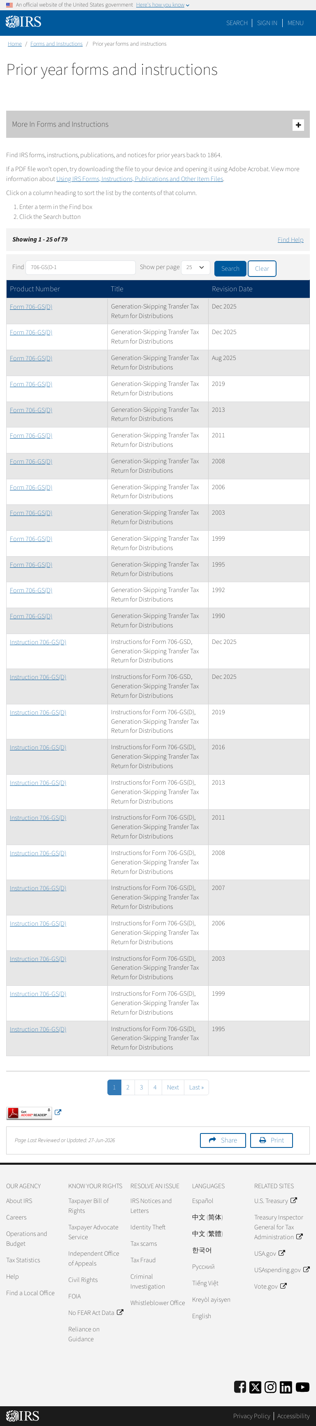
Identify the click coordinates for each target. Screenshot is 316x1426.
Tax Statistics (23, 1260)
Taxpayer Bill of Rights (88, 1205)
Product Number (35, 289)
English (201, 1316)
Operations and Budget (26, 1238)
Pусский (203, 1266)
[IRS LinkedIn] (286, 1386)
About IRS (19, 1200)
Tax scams (143, 1243)
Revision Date (232, 289)
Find (18, 267)
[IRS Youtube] (302, 1386)
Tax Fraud (143, 1260)
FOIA (74, 1296)
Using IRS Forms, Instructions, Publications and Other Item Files (139, 178)
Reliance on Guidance (84, 1334)
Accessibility (293, 1416)
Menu (296, 23)
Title (117, 289)
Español (203, 1200)
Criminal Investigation (147, 1281)
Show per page (160, 267)
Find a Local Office (30, 1293)
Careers (16, 1217)
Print (277, 1140)
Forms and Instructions (56, 44)
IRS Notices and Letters (151, 1205)
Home (15, 44)
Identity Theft (147, 1227)
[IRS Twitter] (255, 1386)
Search (237, 23)
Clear (262, 268)
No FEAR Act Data (95, 1312)
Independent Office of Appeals (93, 1258)
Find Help (291, 239)
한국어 (202, 1250)
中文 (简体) (207, 1217)
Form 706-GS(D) (31, 306)
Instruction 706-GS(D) (38, 642)
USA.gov (269, 1253)
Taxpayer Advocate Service (93, 1232)
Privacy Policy (251, 1416)
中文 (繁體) (207, 1233)
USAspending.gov (281, 1270)
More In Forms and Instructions (158, 125)
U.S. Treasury (275, 1200)
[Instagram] (270, 1386)
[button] (267, 23)
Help (12, 1276)
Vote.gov (270, 1286)
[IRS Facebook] (240, 1386)
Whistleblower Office (157, 1303)
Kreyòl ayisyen (211, 1299)
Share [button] (229, 1140)
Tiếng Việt (205, 1283)
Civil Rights (83, 1279)
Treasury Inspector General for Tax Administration (278, 1227)
